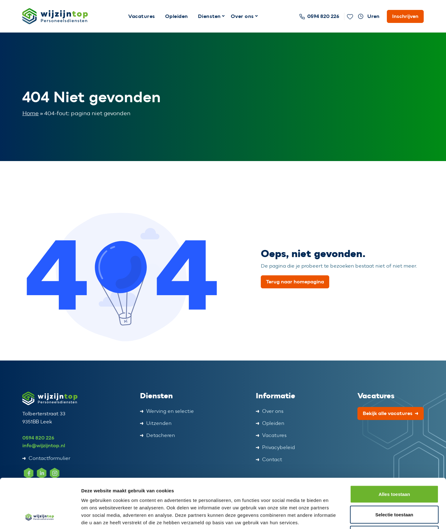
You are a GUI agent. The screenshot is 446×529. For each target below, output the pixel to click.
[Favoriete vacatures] (350, 16)
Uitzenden (159, 423)
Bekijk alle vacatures (388, 413)
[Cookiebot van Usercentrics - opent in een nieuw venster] (40, 517)
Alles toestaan (394, 447)
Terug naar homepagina (295, 281)
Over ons (242, 16)
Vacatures (141, 16)
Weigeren (394, 488)
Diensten (209, 16)
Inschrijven (405, 16)
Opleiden (176, 16)
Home (30, 113)
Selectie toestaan (394, 468)
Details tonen (334, 516)
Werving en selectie (170, 411)
